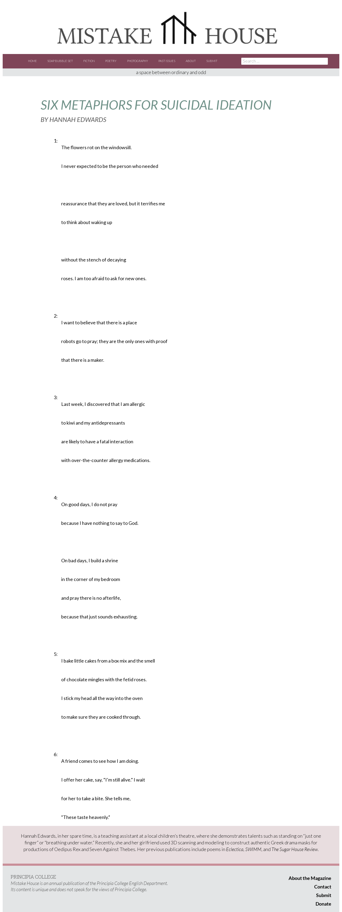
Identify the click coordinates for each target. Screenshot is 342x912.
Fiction (89, 61)
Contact (322, 887)
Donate (323, 904)
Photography (137, 61)
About (191, 61)
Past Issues (166, 61)
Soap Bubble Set (60, 61)
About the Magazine (310, 878)
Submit (211, 61)
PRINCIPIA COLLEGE (33, 876)
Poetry (110, 61)
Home (32, 61)
